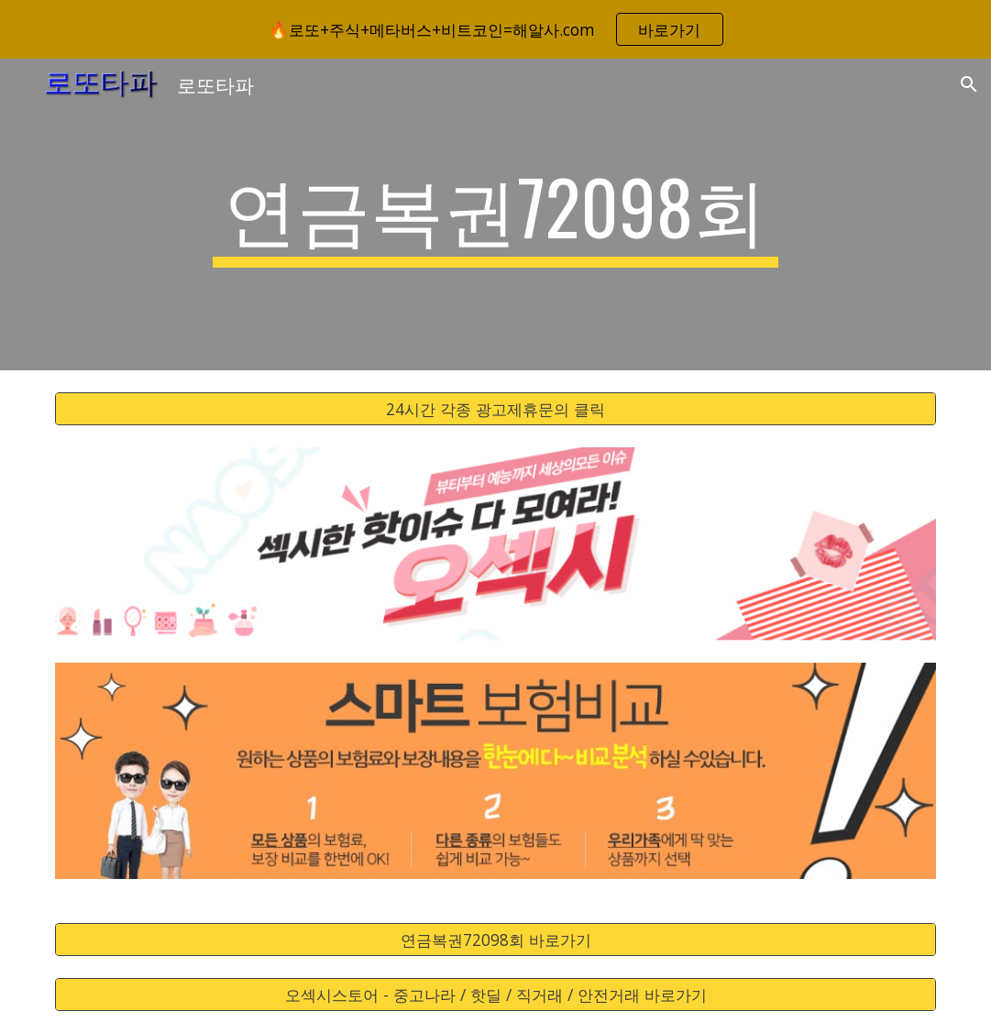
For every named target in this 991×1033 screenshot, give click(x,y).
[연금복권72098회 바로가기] (495, 940)
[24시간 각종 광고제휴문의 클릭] (495, 409)
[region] (495, 29)
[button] (969, 84)
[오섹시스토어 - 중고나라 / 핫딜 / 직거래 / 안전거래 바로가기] (495, 995)
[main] (495, 214)
